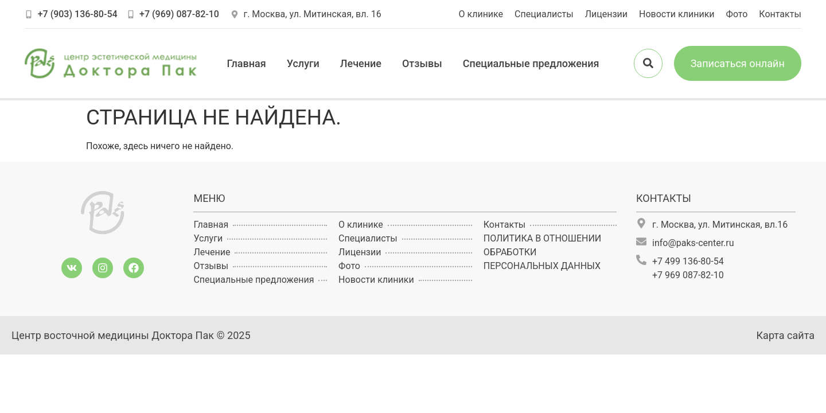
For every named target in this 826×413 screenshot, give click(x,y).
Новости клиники (677, 14)
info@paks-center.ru (693, 242)
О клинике (481, 14)
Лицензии (606, 14)
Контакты (780, 14)
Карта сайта (786, 335)
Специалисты (544, 14)
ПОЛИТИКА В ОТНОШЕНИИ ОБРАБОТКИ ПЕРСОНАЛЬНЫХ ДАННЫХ (542, 252)
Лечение (360, 63)
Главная (246, 63)
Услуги (303, 63)
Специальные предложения (531, 63)
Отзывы (422, 63)
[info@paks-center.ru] (641, 241)
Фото (737, 14)
